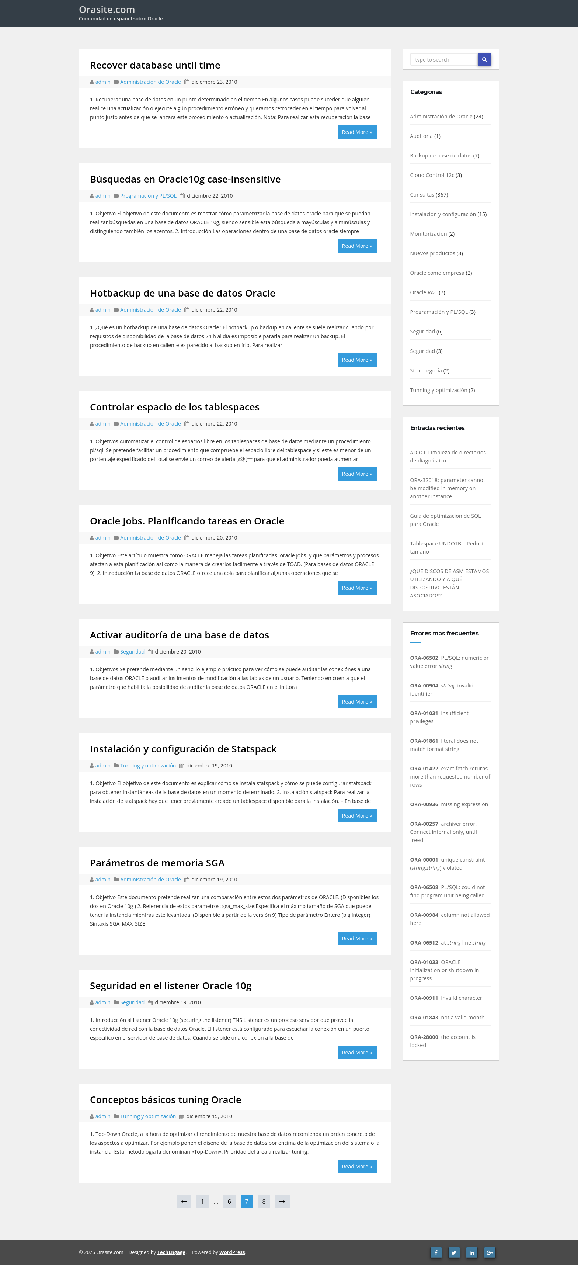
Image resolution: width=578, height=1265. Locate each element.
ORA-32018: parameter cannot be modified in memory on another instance (447, 488)
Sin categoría (426, 370)
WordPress (232, 1252)
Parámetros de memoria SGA (157, 862)
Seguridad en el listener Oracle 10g (170, 985)
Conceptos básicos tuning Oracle (165, 1099)
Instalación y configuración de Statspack (183, 748)
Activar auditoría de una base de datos (179, 634)
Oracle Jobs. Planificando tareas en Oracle (187, 520)
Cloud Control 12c (432, 175)
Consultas (422, 194)
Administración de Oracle (150, 81)
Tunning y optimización (148, 765)
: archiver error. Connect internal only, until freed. (443, 831)
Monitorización (428, 233)
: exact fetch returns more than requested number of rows (450, 776)
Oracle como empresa (437, 272)
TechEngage (171, 1252)
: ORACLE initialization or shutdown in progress (444, 970)
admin (103, 81)
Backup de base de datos (441, 155)
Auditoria (421, 135)
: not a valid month (447, 1017)
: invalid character (446, 997)
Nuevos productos (433, 253)
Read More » (357, 131)
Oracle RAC (424, 292)
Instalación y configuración (443, 214)
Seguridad (132, 651)
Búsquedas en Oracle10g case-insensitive (185, 179)
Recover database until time (155, 65)
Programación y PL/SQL (148, 195)
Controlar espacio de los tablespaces (175, 406)
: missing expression (449, 804)
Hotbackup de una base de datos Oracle (182, 292)
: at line (448, 942)
